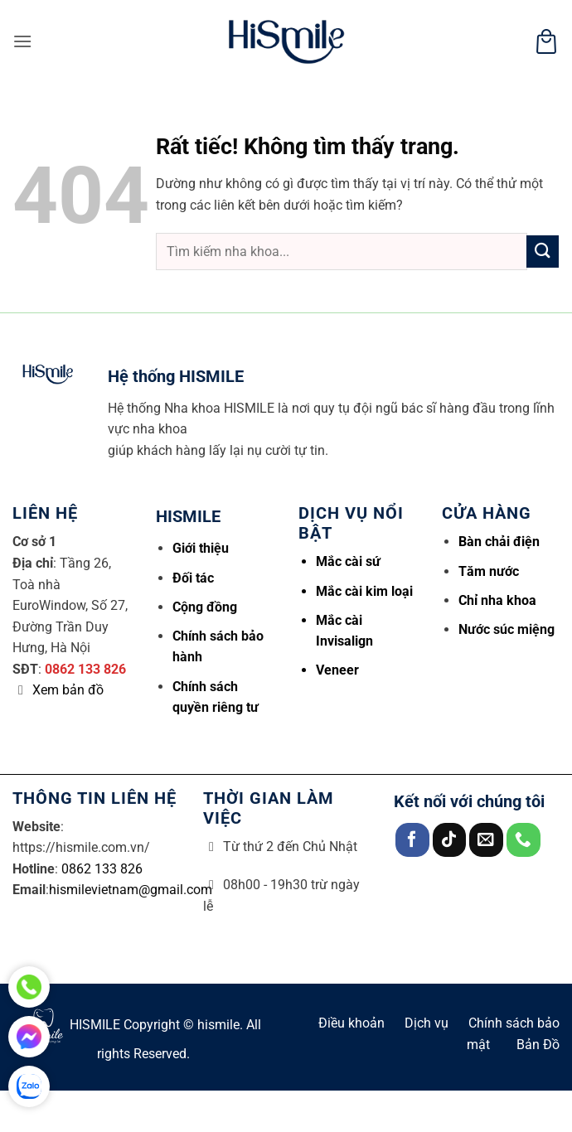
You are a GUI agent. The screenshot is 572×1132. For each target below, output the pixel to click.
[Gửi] (542, 251)
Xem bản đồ (68, 690)
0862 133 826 (85, 669)
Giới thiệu (200, 548)
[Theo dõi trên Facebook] (412, 840)
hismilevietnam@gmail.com (130, 889)
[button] (22, 41)
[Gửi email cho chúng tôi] (486, 840)
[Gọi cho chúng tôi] (523, 840)
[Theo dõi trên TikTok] (450, 840)
